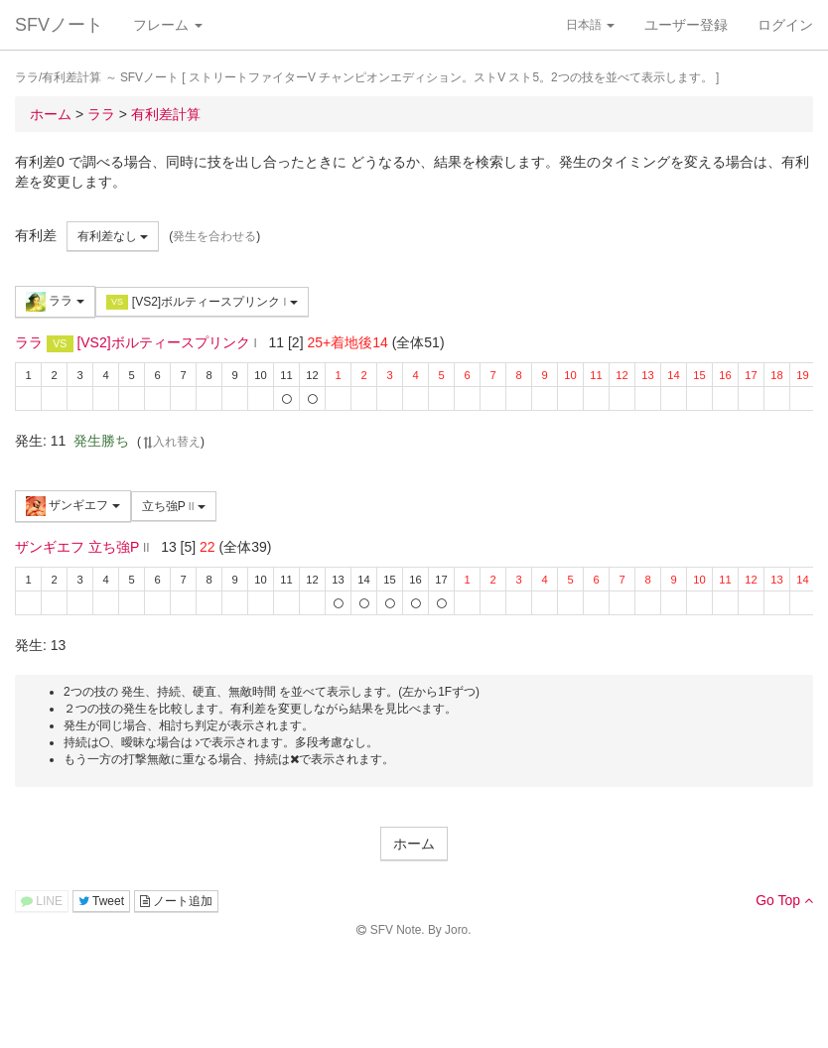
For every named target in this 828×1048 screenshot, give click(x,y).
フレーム (168, 25)
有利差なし (112, 236)
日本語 (590, 25)
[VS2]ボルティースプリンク (202, 302)
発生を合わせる (214, 236)
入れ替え (171, 442)
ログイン (785, 25)
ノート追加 (176, 901)
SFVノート (59, 25)
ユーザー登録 (686, 25)
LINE (42, 901)
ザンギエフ (73, 506)
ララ (55, 302)
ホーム (414, 844)
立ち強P (174, 506)
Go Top (784, 900)
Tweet (101, 901)
